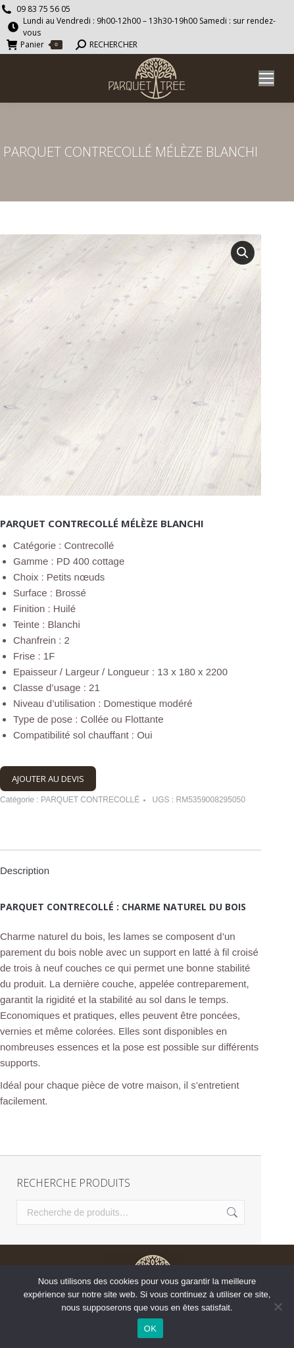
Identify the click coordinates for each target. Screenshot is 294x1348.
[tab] (130, 864)
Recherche (230, 1212)
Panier (34, 45)
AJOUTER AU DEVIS (48, 779)
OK (150, 1329)
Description (24, 870)
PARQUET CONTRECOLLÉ (90, 799)
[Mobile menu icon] (266, 78)
